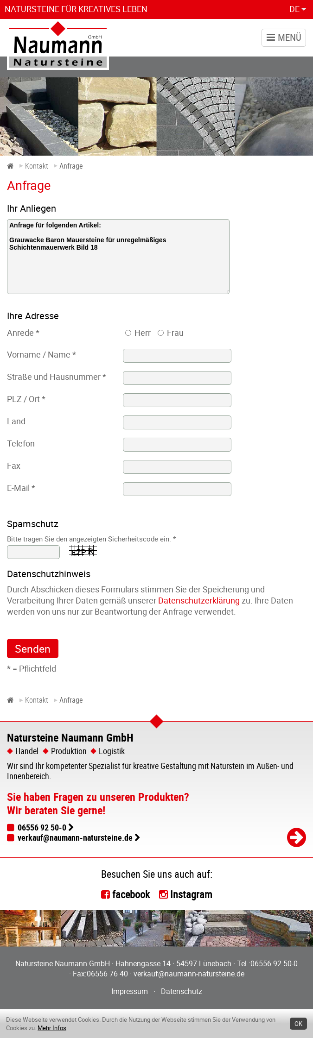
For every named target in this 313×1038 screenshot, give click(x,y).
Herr (142, 332)
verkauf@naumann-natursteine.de (75, 837)
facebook (131, 894)
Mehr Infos (52, 1028)
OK (298, 1023)
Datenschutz (181, 991)
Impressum (129, 991)
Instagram (191, 894)
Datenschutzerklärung (199, 600)
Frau (175, 332)
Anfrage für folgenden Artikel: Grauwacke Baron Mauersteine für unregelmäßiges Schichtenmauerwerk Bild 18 (118, 256)
